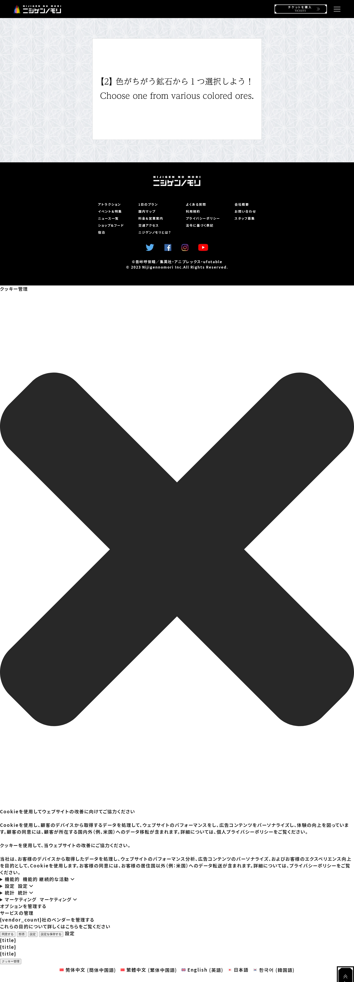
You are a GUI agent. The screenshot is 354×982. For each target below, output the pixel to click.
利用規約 (193, 211)
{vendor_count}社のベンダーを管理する (47, 919)
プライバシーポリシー (203, 218)
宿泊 (101, 232)
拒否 (22, 934)
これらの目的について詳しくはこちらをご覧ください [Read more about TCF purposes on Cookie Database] (55, 926)
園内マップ (147, 211)
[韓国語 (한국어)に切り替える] (274, 970)
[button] (177, 550)
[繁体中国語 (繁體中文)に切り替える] (148, 970)
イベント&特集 (110, 211)
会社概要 (242, 204)
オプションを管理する (23, 906)
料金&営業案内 (150, 218)
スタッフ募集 (245, 218)
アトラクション (109, 204)
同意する (8, 934)
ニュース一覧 (108, 218)
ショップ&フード (111, 225)
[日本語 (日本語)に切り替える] (238, 970)
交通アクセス (148, 225)
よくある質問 (196, 204)
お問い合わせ (245, 211)
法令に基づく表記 (200, 225)
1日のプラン (148, 204)
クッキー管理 (10, 961)
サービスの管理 (17, 913)
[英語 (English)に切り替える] (202, 970)
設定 (33, 934)
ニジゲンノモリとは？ (154, 232)
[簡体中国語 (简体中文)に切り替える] (87, 970)
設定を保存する (51, 934)
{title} (8, 940)
